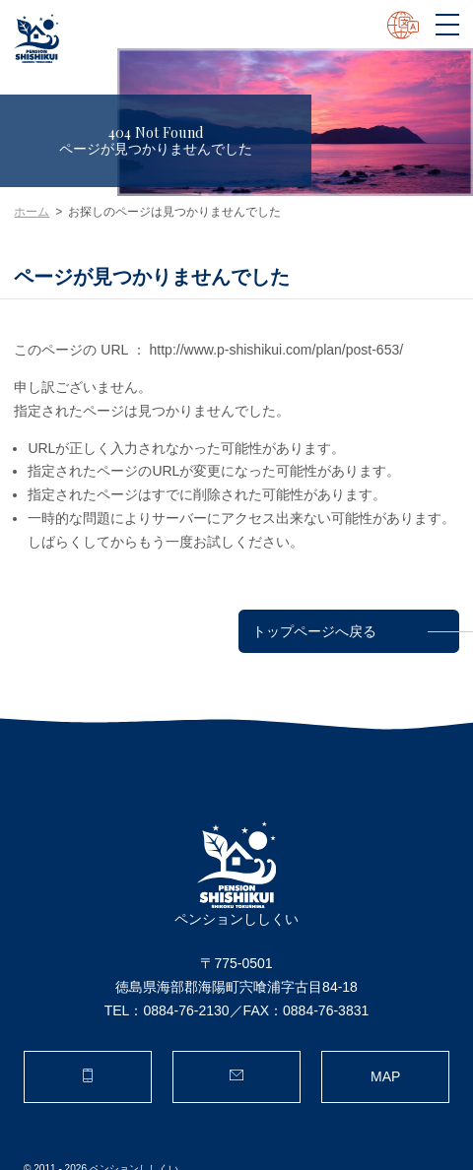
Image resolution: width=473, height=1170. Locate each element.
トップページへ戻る (314, 630)
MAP (385, 1076)
